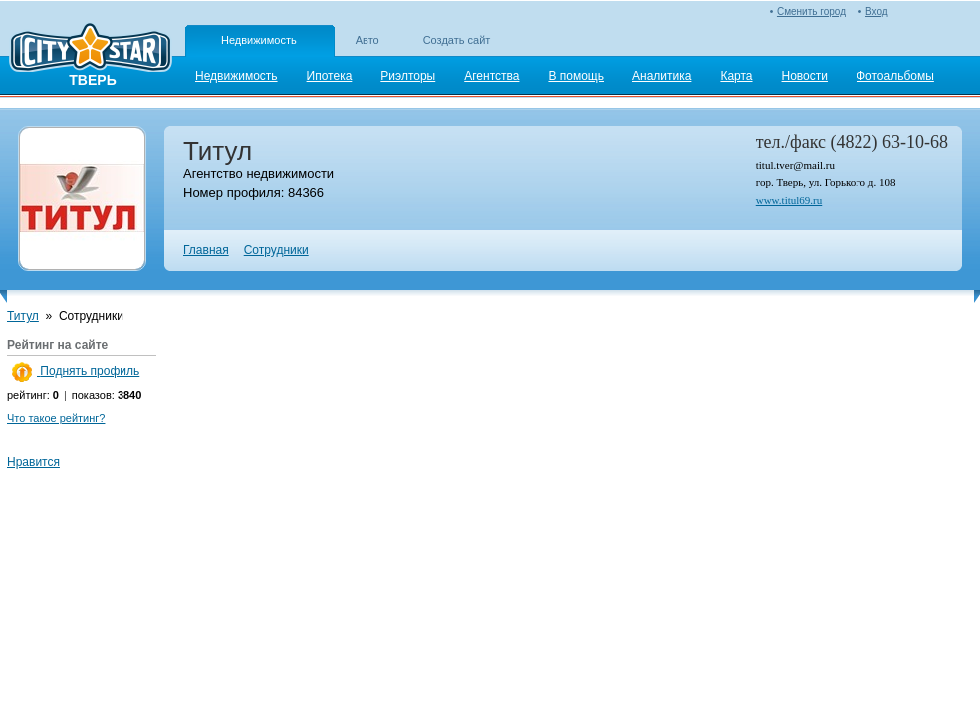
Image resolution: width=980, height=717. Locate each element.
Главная (206, 250)
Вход (876, 11)
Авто (367, 40)
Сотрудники (276, 250)
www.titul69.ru (789, 200)
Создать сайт (457, 40)
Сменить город (811, 11)
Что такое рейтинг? (56, 418)
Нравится (33, 462)
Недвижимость (259, 40)
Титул (23, 316)
